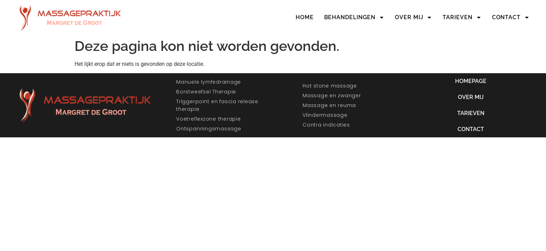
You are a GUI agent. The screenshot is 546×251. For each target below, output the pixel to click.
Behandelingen (354, 17)
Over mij (413, 17)
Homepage (470, 81)
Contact (511, 17)
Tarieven (462, 17)
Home (305, 17)
